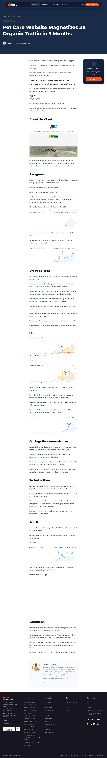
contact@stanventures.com (10, 722)
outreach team (34, 279)
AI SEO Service (27, 713)
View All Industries (49, 732)
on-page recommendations (63, 486)
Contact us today (70, 652)
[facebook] (88, 724)
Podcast (89, 707)
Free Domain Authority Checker (95, 710)
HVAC (46, 713)
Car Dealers (48, 702)
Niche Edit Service (28, 729)
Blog (9, 16)
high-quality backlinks (68, 535)
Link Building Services (29, 718)
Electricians (48, 727)
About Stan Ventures (71, 702)
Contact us (68, 707)
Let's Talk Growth (92, 4)
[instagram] (98, 724)
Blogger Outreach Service (30, 721)
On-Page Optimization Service (32, 742)
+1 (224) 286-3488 (7, 723)
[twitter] (91, 724)
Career (67, 705)
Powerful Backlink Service (30, 727)
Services (35, 4)
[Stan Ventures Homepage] (8, 699)
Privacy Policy (63, 755)
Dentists (47, 721)
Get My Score (93, 79)
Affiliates (68, 710)
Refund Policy (100, 755)
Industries (48, 698)
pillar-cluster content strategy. (46, 506)
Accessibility (83, 755)
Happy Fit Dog (65, 160)
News (88, 705)
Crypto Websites (49, 716)
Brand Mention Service (30, 732)
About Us (64, 4)
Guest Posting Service (29, 724)
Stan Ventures (53, 192)
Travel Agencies (49, 718)
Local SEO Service (28, 745)
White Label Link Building (30, 702)
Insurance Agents (49, 724)
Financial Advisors (49, 710)
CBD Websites (48, 707)
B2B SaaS (47, 729)
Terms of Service (73, 755)
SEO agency (45, 528)
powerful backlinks (52, 199)
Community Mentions (29, 735)
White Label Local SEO (29, 707)
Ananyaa (10, 43)
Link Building (18, 16)
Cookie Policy (91, 755)
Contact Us (56, 4)
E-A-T (42, 464)
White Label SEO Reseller (30, 705)
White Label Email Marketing (31, 710)
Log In (82, 4)
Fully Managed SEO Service (31, 716)
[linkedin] (94, 724)
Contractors (48, 705)
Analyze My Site (34, 99)
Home (4, 16)
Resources (46, 4)
